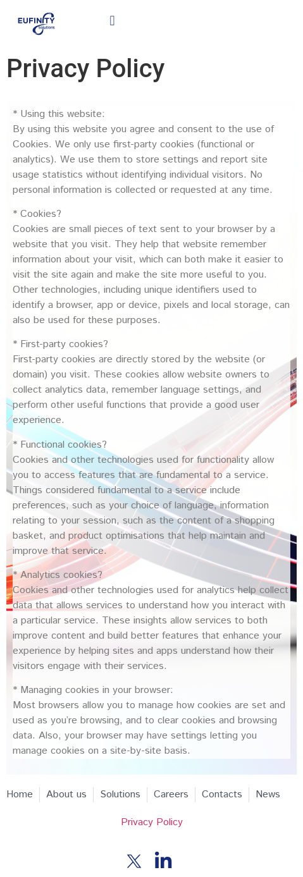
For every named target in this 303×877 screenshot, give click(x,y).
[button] (112, 21)
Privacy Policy (152, 822)
